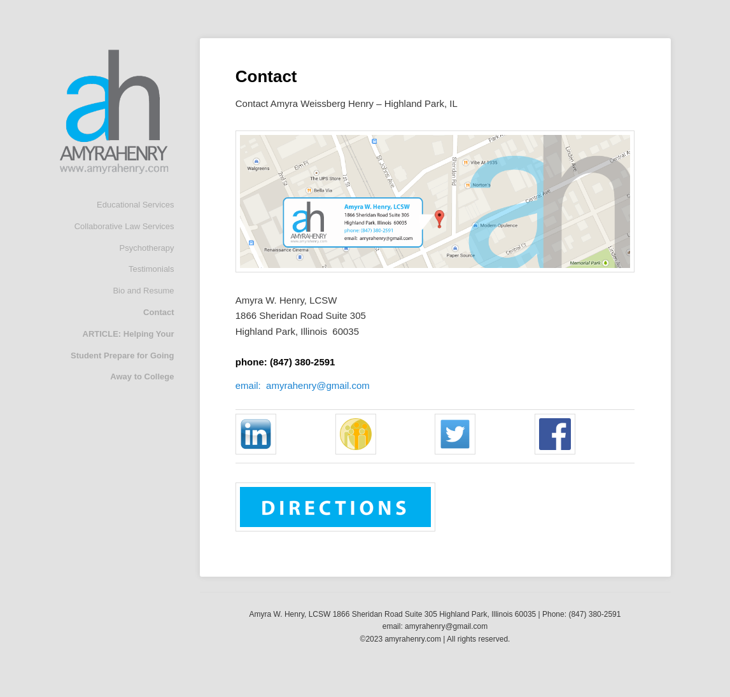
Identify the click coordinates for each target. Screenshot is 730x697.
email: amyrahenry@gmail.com (302, 385)
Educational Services (135, 204)
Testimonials (151, 269)
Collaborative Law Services (124, 226)
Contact (158, 312)
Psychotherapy (147, 248)
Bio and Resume (143, 290)
